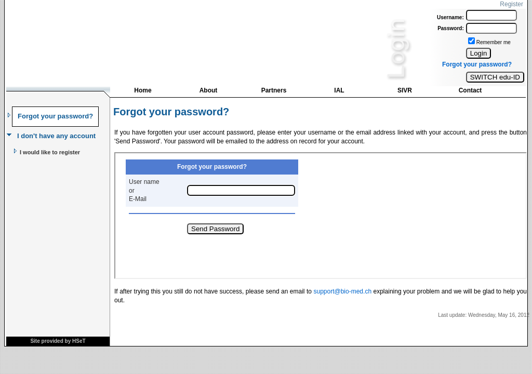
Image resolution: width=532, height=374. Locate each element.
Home (142, 90)
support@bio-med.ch (342, 291)
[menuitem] (143, 91)
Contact (470, 90)
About (209, 90)
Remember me (493, 42)
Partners (274, 90)
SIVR (404, 90)
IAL (339, 90)
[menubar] (306, 92)
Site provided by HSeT (57, 341)
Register (511, 4)
